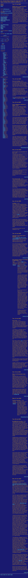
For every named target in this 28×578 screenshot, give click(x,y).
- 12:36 (19, 421)
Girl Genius (3, 26)
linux (4, 60)
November (4, 86)
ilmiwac (4, 73)
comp (4, 53)
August (4, 79)
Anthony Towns (4, 18)
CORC (2, 28)
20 (2, 40)
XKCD (2, 25)
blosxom (4, 55)
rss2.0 (8, 33)
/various (24, 76)
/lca (25, 198)
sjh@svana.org (6, 9)
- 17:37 (19, 7)
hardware (4, 57)
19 (1, 40)
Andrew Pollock (4, 17)
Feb (2, 45)
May (3, 46)
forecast (10, 30)
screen (4, 68)
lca (3, 63)
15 (5, 39)
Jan (1, 45)
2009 (3, 43)
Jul (1, 47)
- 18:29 (18, 400)
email (4, 56)
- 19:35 (18, 236)
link (27, 76)
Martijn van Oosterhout (5, 19)
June (3, 78)
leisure (4, 64)
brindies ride (16, 394)
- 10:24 (17, 178)
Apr (1, 46)
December (4, 85)
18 (8, 39)
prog (4, 61)
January (5, 35)
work (3, 75)
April (3, 96)
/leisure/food (23, 147)
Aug (3, 47)
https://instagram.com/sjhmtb (6, 13)
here (14, 98)
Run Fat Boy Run (21, 549)
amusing (4, 52)
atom (11, 33)
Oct (1, 48)
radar (2, 31)
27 (2, 41)
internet (4, 58)
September (4, 82)
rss (5, 33)
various (4, 72)
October (4, 92)
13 (2, 39)
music (4, 67)
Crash (18, 214)
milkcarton (5, 74)
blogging (4, 54)
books (4, 65)
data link (20, 560)
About (2, 6)
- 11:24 (16, 320)
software (4, 62)
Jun (4, 46)
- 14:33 (18, 481)
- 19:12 (20, 260)
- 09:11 (17, 81)
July (3, 80)
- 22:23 (15, 203)
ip (3, 59)
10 (7, 38)
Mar (4, 45)
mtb (3, 70)
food (4, 66)
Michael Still (3, 20)
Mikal (22, 261)
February (4, 90)
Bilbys (2, 27)
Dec (4, 48)
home (1, 574)
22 (5, 40)
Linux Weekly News (4, 24)
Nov (3, 48)
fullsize (14, 264)
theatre (4, 69)
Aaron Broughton (4, 16)
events (4, 71)
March (3, 89)
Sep (4, 47)
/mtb (25, 100)
